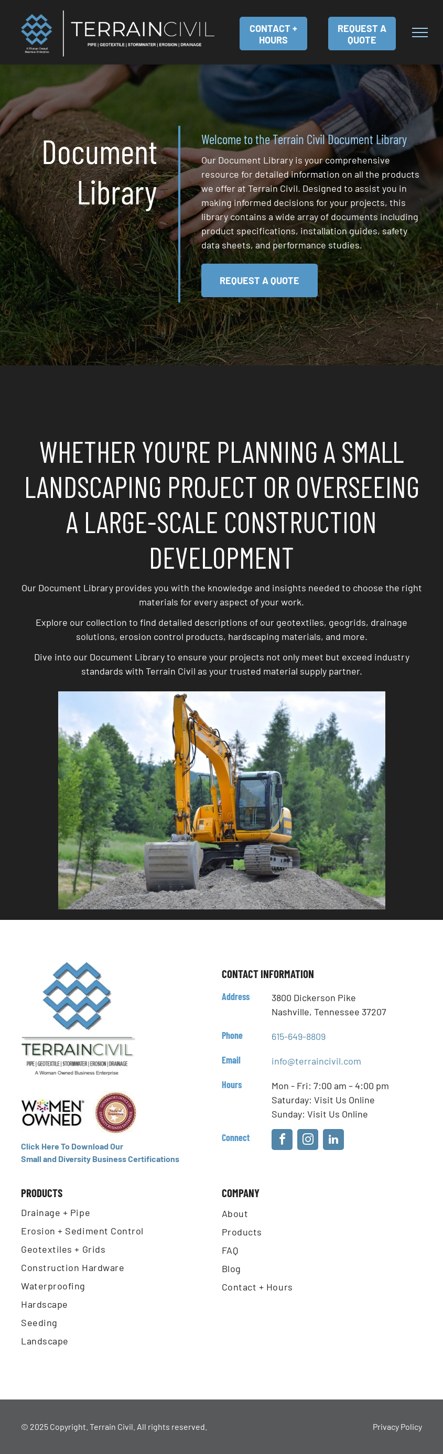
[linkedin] (333, 1141)
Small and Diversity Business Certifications (100, 1159)
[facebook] (282, 1141)
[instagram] (307, 1141)
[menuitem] (121, 1215)
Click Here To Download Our (72, 1146)
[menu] (420, 32)
